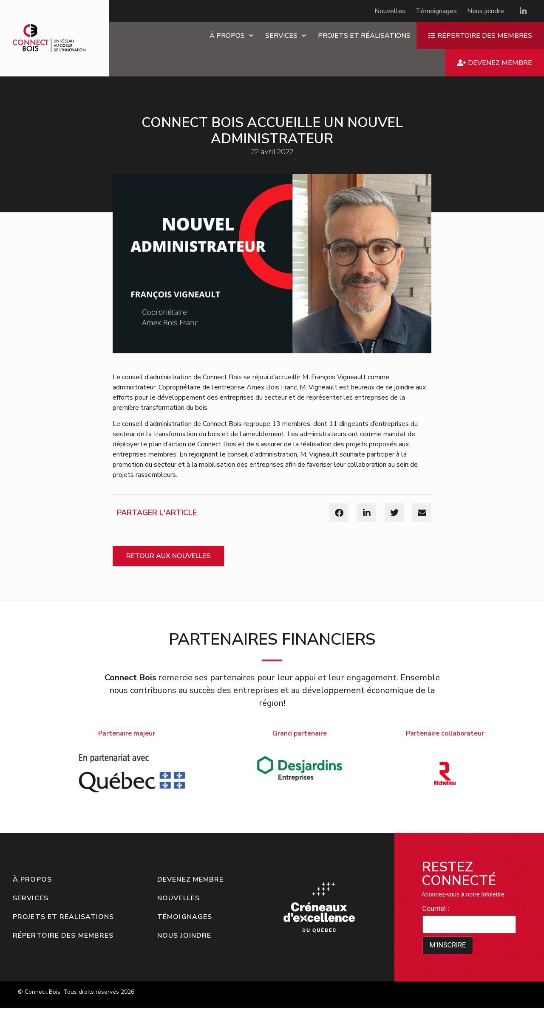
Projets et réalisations (364, 35)
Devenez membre (190, 879)
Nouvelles (389, 11)
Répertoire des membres (63, 935)
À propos (231, 35)
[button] (338, 512)
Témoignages (436, 11)
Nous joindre (485, 11)
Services (285, 35)
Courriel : (435, 908)
